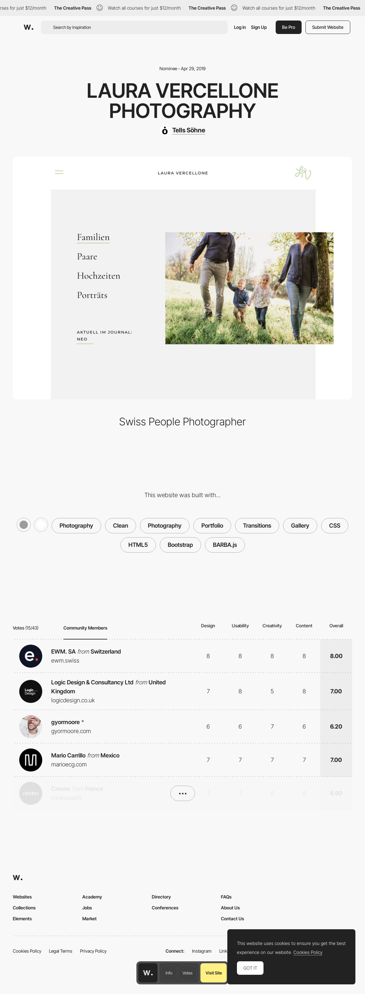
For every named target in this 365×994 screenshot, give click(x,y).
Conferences (165, 907)
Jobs (87, 907)
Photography (76, 525)
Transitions (257, 525)
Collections (24, 907)
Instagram (202, 951)
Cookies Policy (27, 951)
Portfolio (212, 525)
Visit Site (214, 972)
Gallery (300, 525)
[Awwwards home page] (148, 972)
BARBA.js (225, 544)
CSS (334, 525)
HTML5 (138, 544)
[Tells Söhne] (182, 130)
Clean (120, 525)
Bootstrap (180, 544)
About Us (230, 907)
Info (169, 972)
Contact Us (232, 918)
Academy (92, 896)
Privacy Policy (93, 951)
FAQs (226, 896)
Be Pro (288, 27)
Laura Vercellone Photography (183, 100)
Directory (161, 896)
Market (89, 918)
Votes (187, 972)
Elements (22, 918)
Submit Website (328, 27)
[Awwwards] (28, 27)
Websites (22, 896)
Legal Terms (60, 951)
